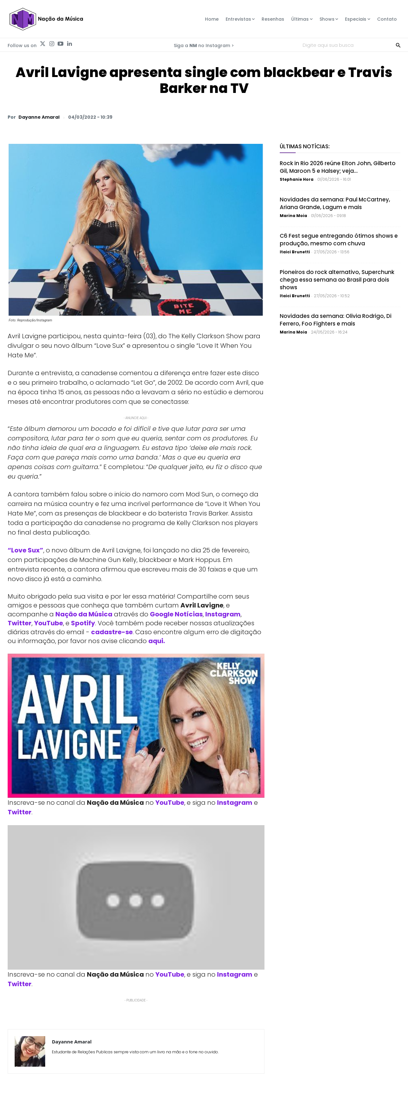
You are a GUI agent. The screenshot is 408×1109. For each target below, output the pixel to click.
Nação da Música (83, 614)
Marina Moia (293, 215)
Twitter (20, 623)
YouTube (48, 623)
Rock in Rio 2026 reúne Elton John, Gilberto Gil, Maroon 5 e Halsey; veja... (338, 167)
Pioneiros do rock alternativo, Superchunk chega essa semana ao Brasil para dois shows (337, 279)
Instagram (223, 614)
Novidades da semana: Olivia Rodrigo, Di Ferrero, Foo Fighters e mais (335, 319)
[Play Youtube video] (136, 726)
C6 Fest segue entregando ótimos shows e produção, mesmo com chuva (339, 239)
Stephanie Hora (296, 179)
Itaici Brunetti (295, 252)
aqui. (156, 640)
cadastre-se (112, 632)
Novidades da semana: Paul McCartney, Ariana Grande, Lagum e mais (335, 203)
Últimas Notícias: (305, 146)
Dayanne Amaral (39, 117)
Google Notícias (176, 614)
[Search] (398, 45)
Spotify (83, 623)
